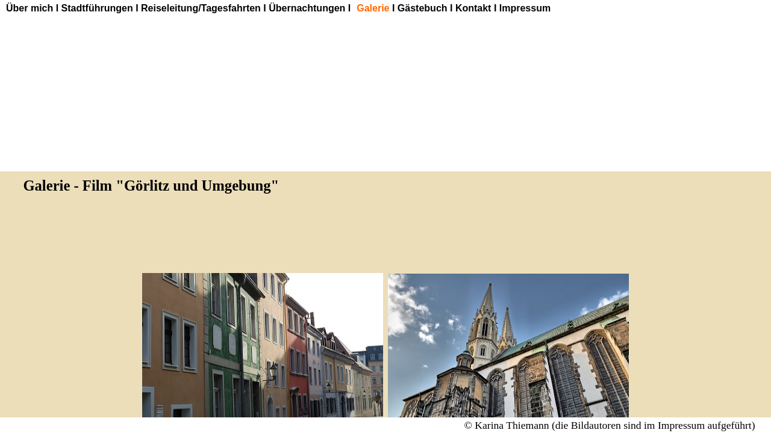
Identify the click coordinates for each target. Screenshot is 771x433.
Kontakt (473, 8)
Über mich (29, 8)
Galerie (373, 8)
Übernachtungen (307, 8)
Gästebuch (423, 8)
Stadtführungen (97, 8)
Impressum (525, 8)
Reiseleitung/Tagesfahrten (201, 8)
